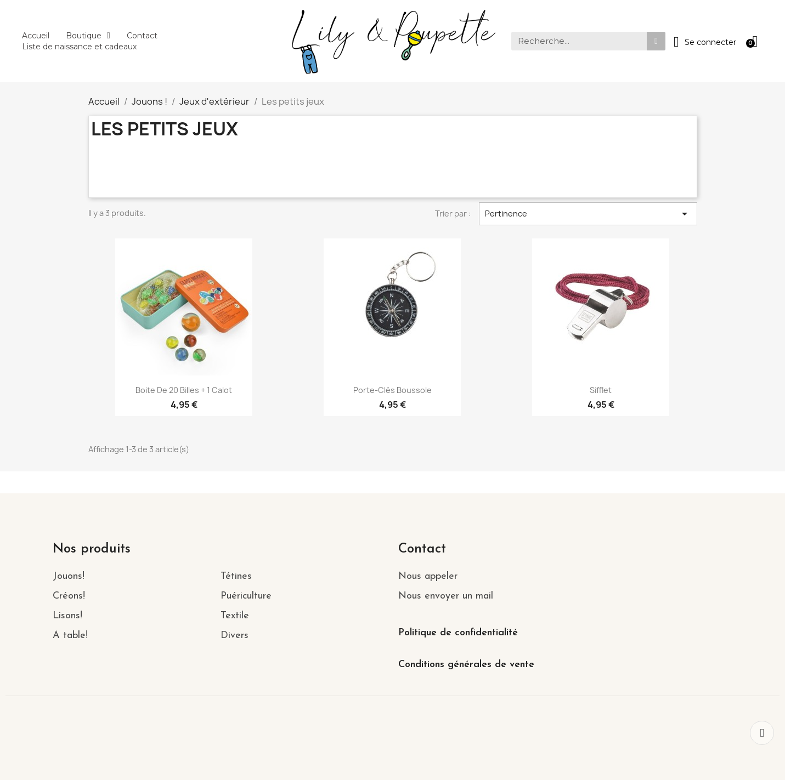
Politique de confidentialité (458, 633)
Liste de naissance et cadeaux (79, 47)
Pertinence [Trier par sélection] (588, 213)
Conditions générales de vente (466, 664)
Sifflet (601, 390)
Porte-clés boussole (392, 390)
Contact (142, 36)
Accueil (35, 36)
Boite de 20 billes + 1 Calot (183, 390)
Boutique (88, 35)
